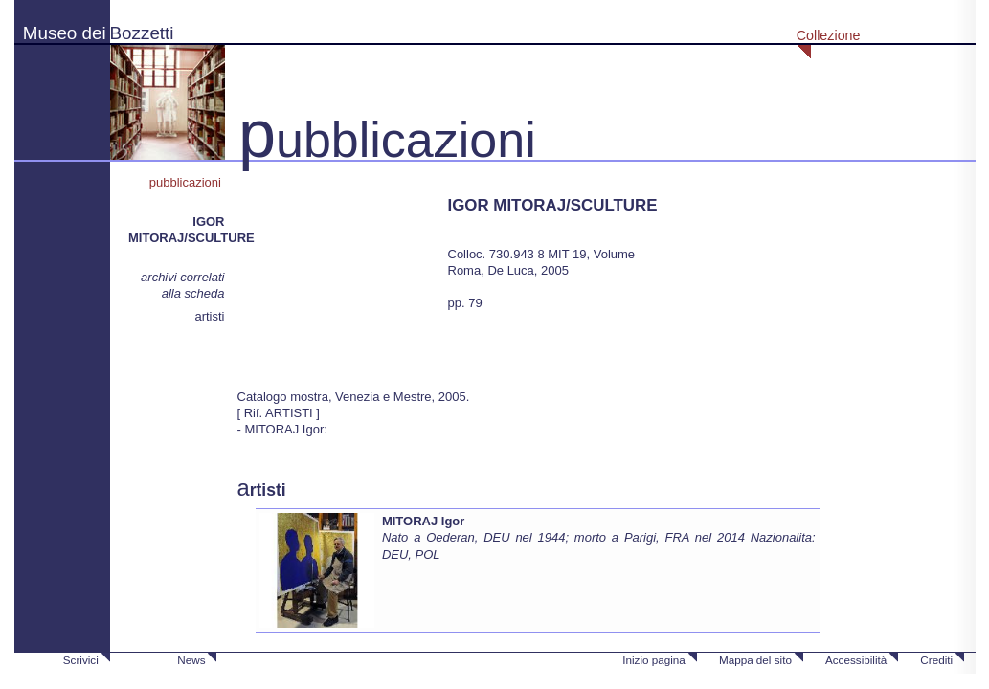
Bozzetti (142, 33)
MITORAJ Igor (423, 521)
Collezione (829, 35)
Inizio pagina (654, 660)
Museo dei (64, 33)
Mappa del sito (755, 660)
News (191, 660)
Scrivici (81, 660)
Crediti (936, 660)
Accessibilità (856, 660)
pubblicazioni (187, 182)
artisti (209, 316)
